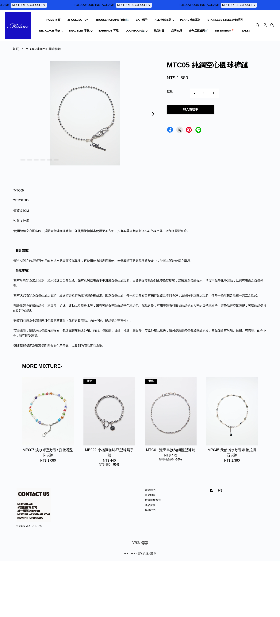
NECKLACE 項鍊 (51, 30)
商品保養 (150, 505)
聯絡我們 (150, 510)
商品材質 (159, 30)
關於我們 (150, 490)
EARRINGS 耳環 (108, 30)
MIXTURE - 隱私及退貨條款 (140, 553)
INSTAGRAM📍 (224, 30)
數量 (170, 91)
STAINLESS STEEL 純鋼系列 (225, 19)
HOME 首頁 (53, 19)
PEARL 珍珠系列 (190, 19)
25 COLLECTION (77, 19)
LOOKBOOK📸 (137, 30)
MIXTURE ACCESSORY (39, 5)
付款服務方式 (153, 500)
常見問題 (150, 495)
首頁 (16, 49)
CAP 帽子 (142, 19)
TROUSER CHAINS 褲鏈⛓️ (112, 19)
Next (152, 114)
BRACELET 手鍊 (81, 30)
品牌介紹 (176, 30)
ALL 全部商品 (164, 19)
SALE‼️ (245, 30)
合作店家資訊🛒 (198, 30)
